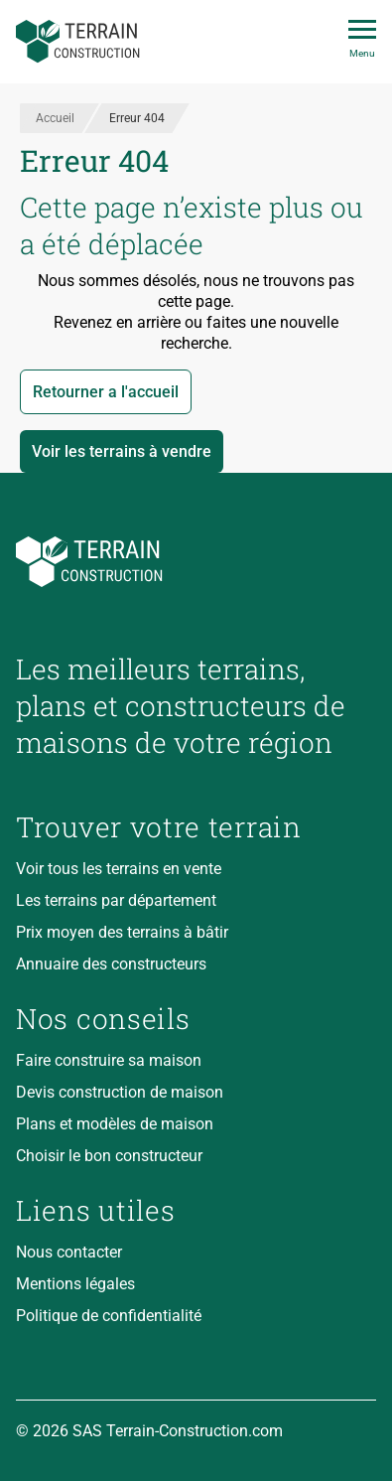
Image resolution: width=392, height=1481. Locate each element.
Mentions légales (75, 1283)
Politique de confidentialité (108, 1315)
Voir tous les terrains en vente (118, 868)
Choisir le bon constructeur (109, 1155)
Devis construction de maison (119, 1092)
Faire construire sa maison (108, 1060)
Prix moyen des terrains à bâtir (122, 932)
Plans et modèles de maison (114, 1123)
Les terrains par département (116, 900)
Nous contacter (69, 1252)
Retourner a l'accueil (106, 391)
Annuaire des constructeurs (111, 964)
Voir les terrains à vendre (121, 451)
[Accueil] (78, 42)
